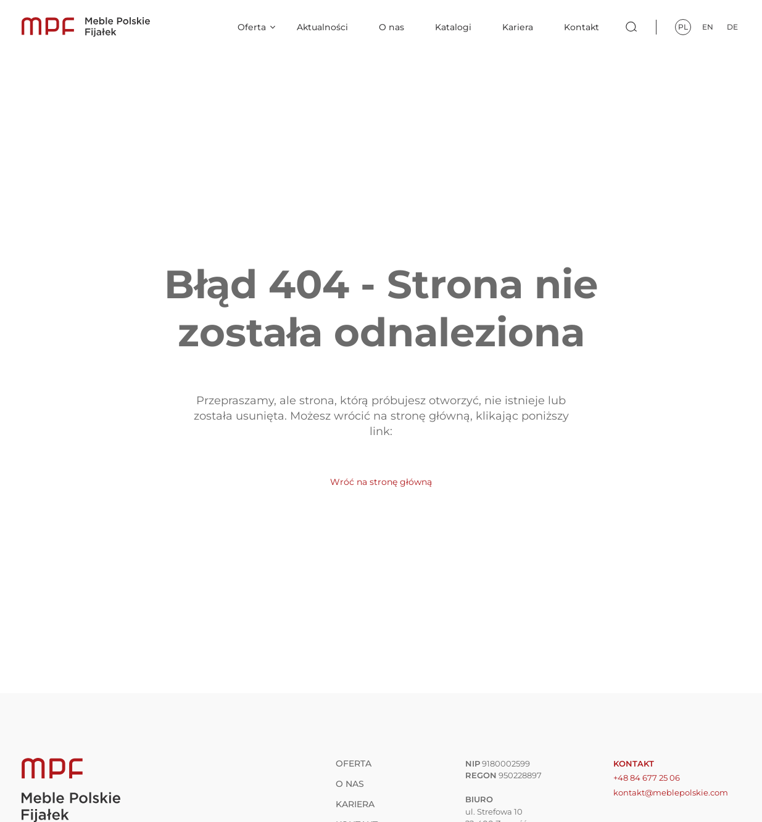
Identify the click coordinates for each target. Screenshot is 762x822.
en (707, 26)
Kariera (517, 27)
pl (683, 26)
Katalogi (453, 27)
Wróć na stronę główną (381, 481)
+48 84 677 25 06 (646, 778)
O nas (391, 27)
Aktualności (322, 27)
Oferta (252, 27)
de (732, 26)
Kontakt (581, 27)
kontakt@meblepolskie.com (670, 792)
